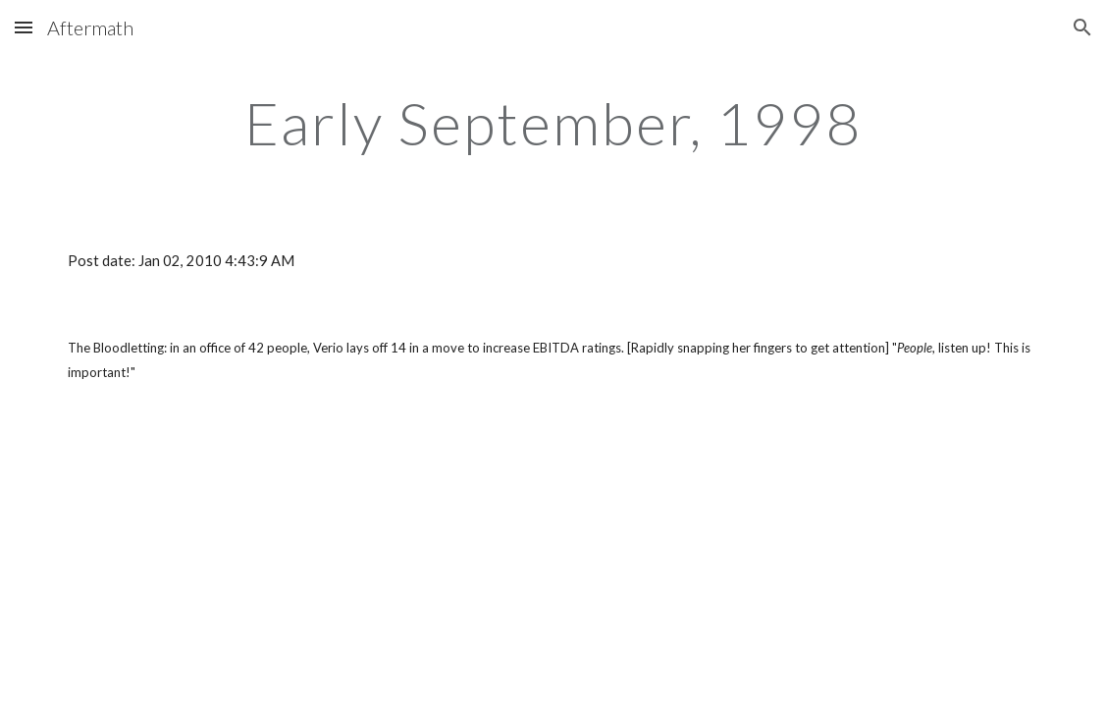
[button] (23, 27)
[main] (553, 122)
